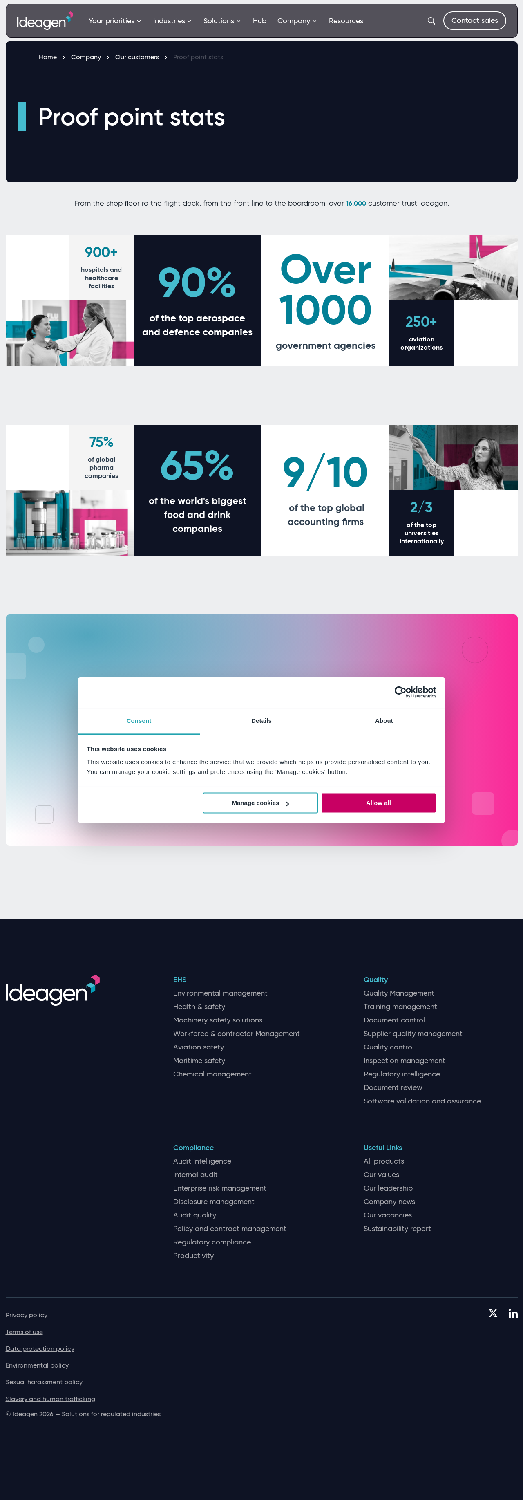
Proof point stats (198, 57)
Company (297, 20)
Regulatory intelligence (402, 1074)
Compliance (193, 1147)
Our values (381, 1174)
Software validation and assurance (422, 1101)
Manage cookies (260, 802)
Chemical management (212, 1074)
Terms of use (24, 1332)
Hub (259, 20)
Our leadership (388, 1188)
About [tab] (384, 720)
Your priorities (115, 20)
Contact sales (474, 20)
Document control (394, 1020)
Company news (389, 1201)
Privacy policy (26, 1315)
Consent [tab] (139, 720)
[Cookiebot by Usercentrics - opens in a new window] (400, 692)
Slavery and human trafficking (50, 1399)
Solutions (222, 20)
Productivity (193, 1255)
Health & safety (199, 1006)
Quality (376, 979)
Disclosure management (214, 1201)
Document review (393, 1087)
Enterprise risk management (219, 1188)
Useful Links (383, 1147)
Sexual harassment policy (44, 1382)
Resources (346, 20)
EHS (179, 979)
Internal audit (195, 1174)
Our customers (141, 57)
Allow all (378, 802)
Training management (400, 1006)
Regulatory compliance (212, 1242)
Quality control (389, 1047)
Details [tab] (261, 720)
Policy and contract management (229, 1228)
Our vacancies (388, 1215)
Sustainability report (397, 1228)
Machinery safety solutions (217, 1020)
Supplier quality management (413, 1033)
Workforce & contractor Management (236, 1033)
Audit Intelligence (202, 1161)
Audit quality (194, 1215)
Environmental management (220, 993)
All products (384, 1161)
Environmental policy (37, 1365)
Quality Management (399, 993)
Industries (172, 20)
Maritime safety (199, 1060)
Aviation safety (198, 1047)
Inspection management (404, 1060)
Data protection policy (40, 1348)
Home (52, 57)
